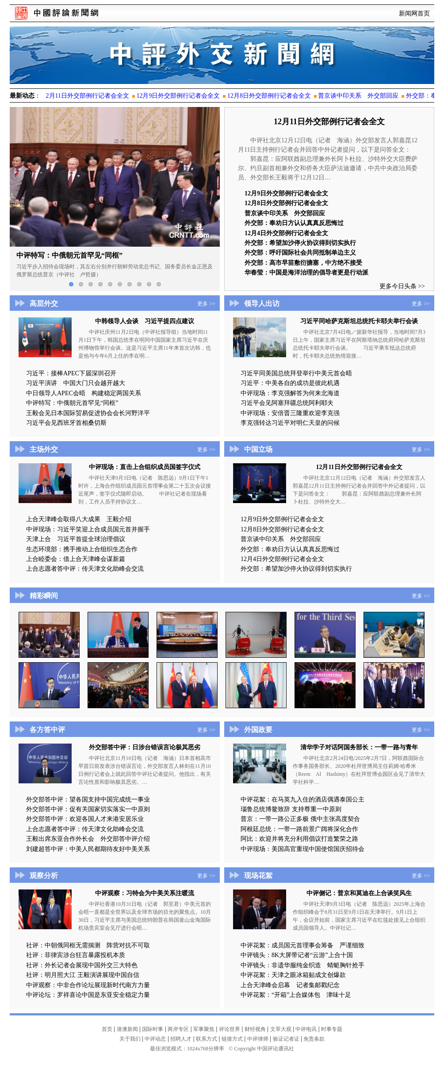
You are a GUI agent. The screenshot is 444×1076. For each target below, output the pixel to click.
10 (159, 284)
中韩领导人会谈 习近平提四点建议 (144, 321)
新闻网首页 (414, 13)
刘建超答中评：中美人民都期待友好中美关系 (88, 849)
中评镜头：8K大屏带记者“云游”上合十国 (297, 955)
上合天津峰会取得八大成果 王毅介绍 (78, 519)
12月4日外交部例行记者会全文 (286, 233)
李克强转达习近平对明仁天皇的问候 (290, 423)
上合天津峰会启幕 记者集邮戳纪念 (290, 985)
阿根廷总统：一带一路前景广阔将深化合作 (299, 829)
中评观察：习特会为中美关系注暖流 (144, 893)
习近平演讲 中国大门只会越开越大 (75, 383)
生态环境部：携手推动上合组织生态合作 (82, 549)
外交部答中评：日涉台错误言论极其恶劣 (144, 747)
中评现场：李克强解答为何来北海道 (290, 393)
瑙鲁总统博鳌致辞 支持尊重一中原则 (291, 809)
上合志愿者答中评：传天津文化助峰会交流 (85, 568)
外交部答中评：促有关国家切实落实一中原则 (88, 809)
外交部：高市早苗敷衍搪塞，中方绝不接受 (303, 262)
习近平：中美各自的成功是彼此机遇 (290, 383)
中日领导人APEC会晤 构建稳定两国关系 (83, 393)
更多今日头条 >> (402, 286)
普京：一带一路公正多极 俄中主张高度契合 (300, 819)
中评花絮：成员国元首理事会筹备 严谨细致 (302, 945)
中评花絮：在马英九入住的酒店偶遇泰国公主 (302, 799)
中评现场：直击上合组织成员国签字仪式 (144, 467)
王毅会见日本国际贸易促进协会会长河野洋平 (88, 413)
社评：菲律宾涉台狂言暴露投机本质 (75, 955)
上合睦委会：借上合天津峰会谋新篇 (75, 559)
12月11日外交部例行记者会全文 (329, 121)
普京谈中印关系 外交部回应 (285, 213)
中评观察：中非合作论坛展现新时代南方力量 (88, 985)
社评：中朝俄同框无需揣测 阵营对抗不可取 (88, 945)
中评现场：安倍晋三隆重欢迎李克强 (290, 413)
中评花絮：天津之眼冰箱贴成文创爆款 (293, 975)
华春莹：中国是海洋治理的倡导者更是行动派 (306, 272)
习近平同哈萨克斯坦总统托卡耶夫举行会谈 (359, 321)
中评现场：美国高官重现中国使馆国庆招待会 (302, 849)
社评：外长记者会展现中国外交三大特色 (82, 965)
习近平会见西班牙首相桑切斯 (66, 423)
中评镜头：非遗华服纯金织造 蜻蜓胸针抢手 (302, 965)
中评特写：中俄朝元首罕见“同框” (72, 403)
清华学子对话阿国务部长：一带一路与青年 (359, 747)
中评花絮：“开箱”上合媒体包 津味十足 (296, 995)
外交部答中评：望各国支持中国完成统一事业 (88, 799)
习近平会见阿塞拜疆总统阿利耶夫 (287, 403)
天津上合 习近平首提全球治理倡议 (75, 539)
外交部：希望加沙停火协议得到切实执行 (300, 243)
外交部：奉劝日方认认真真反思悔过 (297, 223)
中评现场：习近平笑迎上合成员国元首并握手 (88, 529)
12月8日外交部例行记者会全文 (286, 203)
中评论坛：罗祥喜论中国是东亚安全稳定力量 (88, 995)
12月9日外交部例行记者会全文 (286, 193)
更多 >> (206, 304)
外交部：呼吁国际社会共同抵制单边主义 (300, 252)
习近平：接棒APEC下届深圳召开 (71, 373)
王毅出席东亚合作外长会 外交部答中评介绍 (88, 839)
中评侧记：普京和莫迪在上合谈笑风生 (359, 893)
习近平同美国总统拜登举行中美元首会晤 (296, 373)
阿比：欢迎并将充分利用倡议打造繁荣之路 (299, 839)
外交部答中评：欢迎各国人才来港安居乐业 (85, 819)
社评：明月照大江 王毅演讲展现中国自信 (82, 975)
